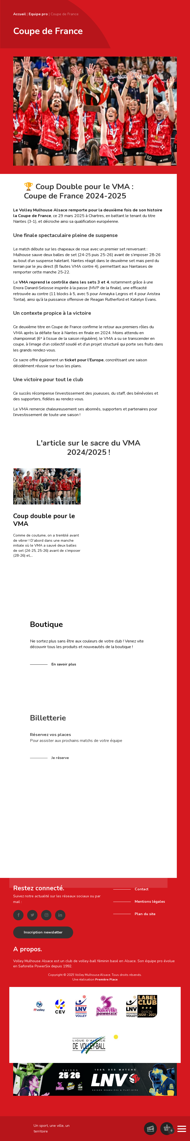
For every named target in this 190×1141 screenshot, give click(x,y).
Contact (141, 889)
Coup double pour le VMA (44, 520)
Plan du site (145, 914)
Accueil (19, 14)
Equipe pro (38, 14)
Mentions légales (150, 901)
